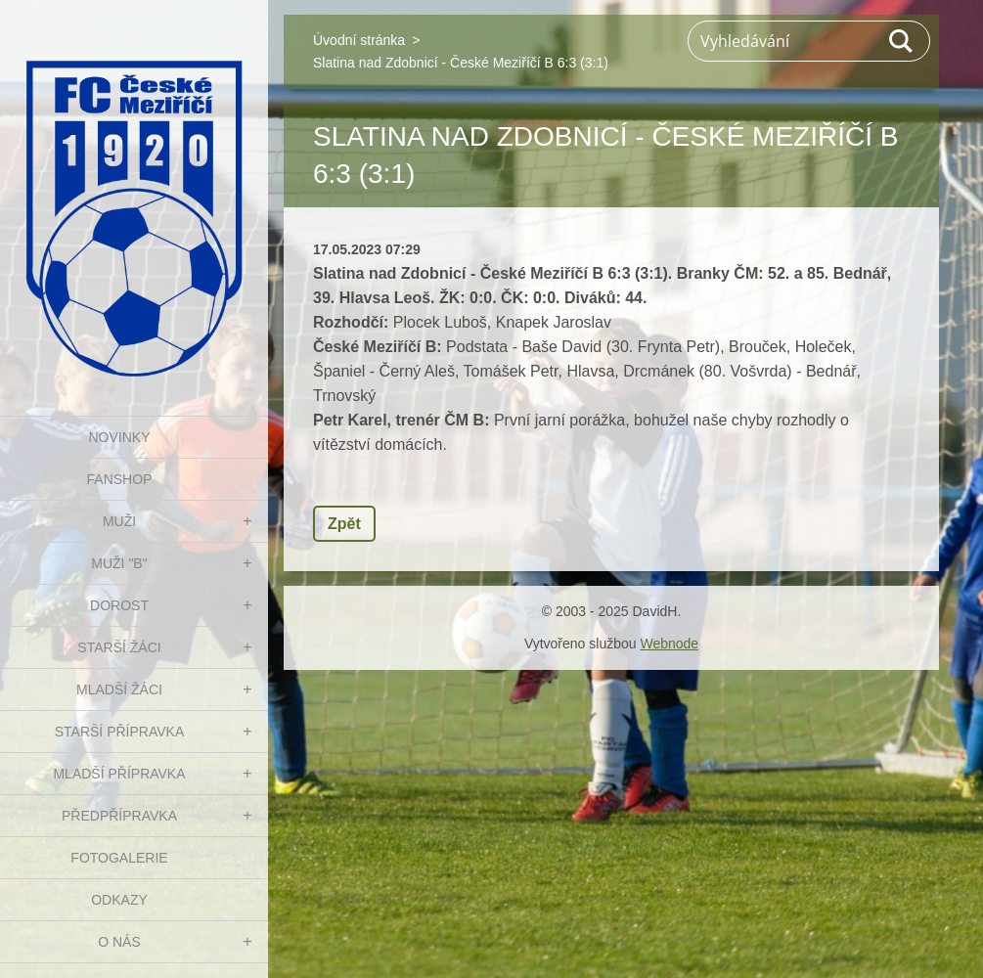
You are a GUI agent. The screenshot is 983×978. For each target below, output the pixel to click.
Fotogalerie (118, 858)
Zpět (344, 523)
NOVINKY (119, 437)
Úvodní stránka (359, 40)
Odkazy (119, 900)
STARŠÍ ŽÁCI (118, 647)
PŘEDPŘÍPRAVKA (119, 815)
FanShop (120, 479)
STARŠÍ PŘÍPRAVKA (120, 731)
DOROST (119, 605)
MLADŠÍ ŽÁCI (119, 689)
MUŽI (119, 521)
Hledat (902, 41)
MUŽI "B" (119, 563)
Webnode (669, 643)
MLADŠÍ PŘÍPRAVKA (119, 773)
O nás (119, 942)
